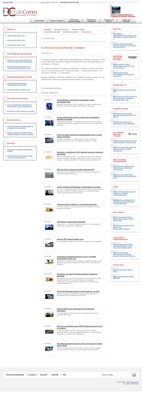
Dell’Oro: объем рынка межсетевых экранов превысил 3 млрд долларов (20, 133)
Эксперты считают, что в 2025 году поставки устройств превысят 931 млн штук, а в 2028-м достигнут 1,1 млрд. (77, 140)
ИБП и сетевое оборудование (119, 160)
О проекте (32, 374)
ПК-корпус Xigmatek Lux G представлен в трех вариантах (124, 122)
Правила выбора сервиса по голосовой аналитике (77, 204)
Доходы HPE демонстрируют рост (70, 239)
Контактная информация (15, 374)
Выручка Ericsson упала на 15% (18, 89)
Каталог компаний (56, 21)
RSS (64, 374)
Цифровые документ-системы (118, 57)
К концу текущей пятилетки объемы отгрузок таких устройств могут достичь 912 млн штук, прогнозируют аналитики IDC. (79, 348)
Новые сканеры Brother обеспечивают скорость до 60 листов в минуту (123, 65)
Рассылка (43, 374)
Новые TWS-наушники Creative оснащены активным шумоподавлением (124, 193)
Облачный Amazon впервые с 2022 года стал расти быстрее (20, 156)
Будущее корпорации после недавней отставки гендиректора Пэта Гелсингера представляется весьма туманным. (79, 105)
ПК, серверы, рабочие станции (118, 134)
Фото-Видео (118, 212)
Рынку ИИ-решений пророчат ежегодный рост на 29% (78, 291)
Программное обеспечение (19, 54)
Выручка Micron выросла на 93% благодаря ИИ (75, 170)
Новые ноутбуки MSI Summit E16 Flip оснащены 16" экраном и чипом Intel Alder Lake (125, 98)
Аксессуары (118, 265)
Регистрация (39, 21)
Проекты (11, 29)
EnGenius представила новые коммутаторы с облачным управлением (124, 167)
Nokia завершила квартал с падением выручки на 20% (17, 84)
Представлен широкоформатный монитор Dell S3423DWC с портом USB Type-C (125, 36)
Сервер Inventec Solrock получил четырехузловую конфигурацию (125, 141)
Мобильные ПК (119, 85)
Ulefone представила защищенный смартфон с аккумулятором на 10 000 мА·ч (124, 254)
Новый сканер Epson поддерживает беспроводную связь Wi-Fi (123, 74)
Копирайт (55, 374)
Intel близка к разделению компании (71, 222)
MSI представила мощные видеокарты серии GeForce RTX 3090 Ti (124, 115)
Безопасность (13, 120)
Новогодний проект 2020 (16, 45)
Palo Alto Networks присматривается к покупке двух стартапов (20, 127)
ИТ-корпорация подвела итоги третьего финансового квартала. (80, 241)
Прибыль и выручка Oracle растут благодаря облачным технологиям (19, 61)
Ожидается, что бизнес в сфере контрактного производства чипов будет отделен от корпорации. (78, 225)
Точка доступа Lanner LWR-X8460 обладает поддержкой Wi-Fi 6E (125, 176)
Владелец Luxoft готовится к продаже (20, 111)
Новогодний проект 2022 (16, 35)
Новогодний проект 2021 (16, 40)
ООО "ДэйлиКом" (132, 382)
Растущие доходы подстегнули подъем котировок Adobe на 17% (19, 67)
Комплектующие (120, 109)
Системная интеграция (17, 98)
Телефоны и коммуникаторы (120, 238)
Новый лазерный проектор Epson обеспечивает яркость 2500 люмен (123, 218)
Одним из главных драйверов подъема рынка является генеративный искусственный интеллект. (77, 294)
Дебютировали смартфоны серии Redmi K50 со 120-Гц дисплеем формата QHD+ (123, 245)
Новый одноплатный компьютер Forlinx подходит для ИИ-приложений (124, 149)
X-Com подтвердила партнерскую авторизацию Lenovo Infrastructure (19, 105)
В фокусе (49, 38)
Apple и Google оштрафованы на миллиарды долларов (78, 187)
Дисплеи (117, 29)
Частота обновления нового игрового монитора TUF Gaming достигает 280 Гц (124, 45)
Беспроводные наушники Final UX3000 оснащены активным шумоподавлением (124, 201)
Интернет (11, 143)
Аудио (115, 187)
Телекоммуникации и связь (19, 77)
